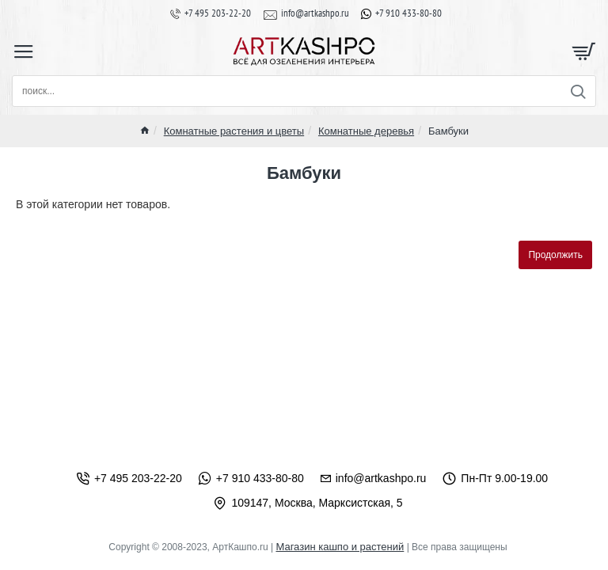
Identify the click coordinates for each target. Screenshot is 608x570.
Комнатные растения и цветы (234, 131)
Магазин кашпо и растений (340, 547)
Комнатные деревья (366, 131)
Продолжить (555, 254)
